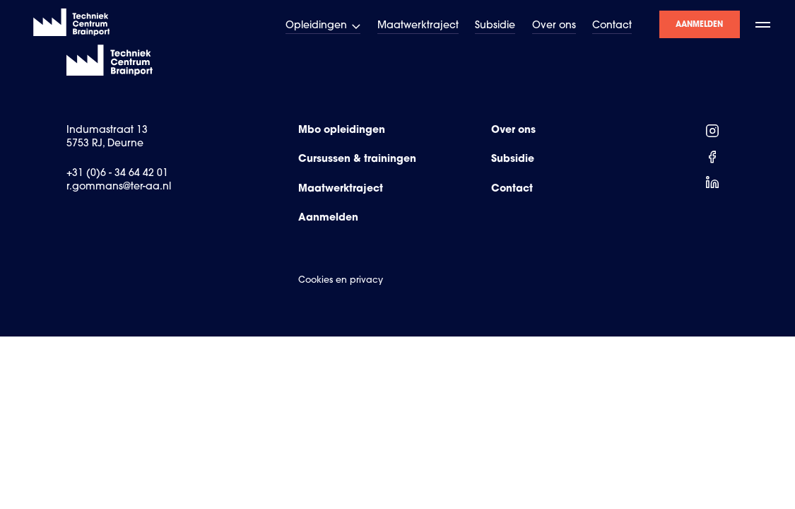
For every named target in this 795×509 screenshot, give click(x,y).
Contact (612, 26)
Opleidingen (323, 26)
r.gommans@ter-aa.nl (118, 187)
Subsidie (495, 26)
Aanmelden (699, 24)
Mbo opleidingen (341, 131)
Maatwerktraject (418, 26)
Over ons (554, 26)
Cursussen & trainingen (357, 160)
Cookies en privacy (340, 280)
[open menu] (763, 24)
